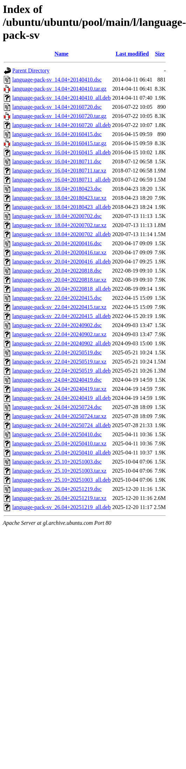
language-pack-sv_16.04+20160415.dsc (57, 134)
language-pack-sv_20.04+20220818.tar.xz (59, 280)
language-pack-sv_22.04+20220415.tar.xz (59, 307)
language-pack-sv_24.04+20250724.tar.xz (59, 416)
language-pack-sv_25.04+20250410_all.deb (61, 453)
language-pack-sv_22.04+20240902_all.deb (61, 343)
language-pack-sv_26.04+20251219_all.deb (61, 507)
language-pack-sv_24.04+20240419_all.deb (61, 398)
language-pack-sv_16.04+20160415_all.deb (61, 152)
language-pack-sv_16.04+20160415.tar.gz (59, 143)
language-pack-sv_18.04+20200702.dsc (57, 216)
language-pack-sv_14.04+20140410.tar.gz (59, 89)
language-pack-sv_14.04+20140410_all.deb (61, 98)
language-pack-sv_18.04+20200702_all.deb (61, 234)
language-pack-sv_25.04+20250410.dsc (57, 434)
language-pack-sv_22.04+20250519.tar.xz (59, 362)
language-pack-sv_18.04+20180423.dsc (57, 189)
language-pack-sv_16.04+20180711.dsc (57, 161)
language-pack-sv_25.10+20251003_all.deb (61, 480)
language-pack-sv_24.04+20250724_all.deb (61, 425)
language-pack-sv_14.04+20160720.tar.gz (59, 116)
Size (160, 54)
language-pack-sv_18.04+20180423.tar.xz (59, 198)
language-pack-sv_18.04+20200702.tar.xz (59, 225)
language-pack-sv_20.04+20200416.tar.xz (59, 252)
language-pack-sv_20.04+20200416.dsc (57, 243)
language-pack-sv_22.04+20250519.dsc (57, 352)
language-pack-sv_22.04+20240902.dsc (57, 325)
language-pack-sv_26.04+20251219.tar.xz (59, 498)
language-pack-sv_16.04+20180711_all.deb (61, 180)
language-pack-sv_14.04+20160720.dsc (57, 107)
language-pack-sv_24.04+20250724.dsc (57, 407)
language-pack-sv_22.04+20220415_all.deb (61, 316)
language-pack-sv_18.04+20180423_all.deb (61, 207)
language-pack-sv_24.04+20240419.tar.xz (59, 389)
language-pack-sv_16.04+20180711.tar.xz (59, 171)
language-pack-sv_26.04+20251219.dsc (57, 489)
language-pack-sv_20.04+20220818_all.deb (61, 289)
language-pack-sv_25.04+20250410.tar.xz (59, 443)
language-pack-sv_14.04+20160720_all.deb (61, 125)
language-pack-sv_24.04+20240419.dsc (57, 380)
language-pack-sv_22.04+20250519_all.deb (61, 371)
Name (61, 54)
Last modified (132, 54)
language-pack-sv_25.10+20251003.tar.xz (59, 471)
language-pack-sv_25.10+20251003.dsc (57, 462)
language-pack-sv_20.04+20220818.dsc (57, 271)
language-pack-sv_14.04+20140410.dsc (57, 80)
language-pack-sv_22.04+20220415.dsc (57, 298)
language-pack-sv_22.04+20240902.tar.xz (59, 334)
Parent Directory (30, 70)
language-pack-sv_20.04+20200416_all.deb (61, 261)
